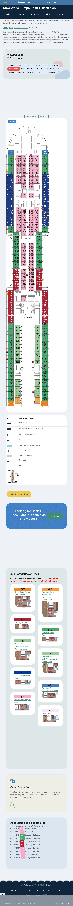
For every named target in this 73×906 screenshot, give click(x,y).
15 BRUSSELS (49, 69)
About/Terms (16, 891)
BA (22, 841)
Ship (8, 14)
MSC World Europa (21, 28)
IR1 (21, 829)
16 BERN (59, 69)
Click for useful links (19, 494)
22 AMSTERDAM (52, 72)
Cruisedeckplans (23, 2)
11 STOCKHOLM (13, 69)
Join (60, 891)
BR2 (22, 835)
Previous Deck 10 (31, 116)
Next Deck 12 (43, 116)
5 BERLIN (11, 65)
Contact (29, 891)
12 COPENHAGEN (26, 69)
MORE (58, 14)
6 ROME (19, 65)
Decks (19, 14)
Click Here (54, 516)
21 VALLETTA (40, 72)
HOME (5, 28)
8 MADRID (37, 65)
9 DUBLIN (46, 65)
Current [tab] (12, 121)
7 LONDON (28, 65)
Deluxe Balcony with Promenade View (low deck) (21, 646)
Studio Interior (48, 713)
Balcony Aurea (20, 622)
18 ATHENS (12, 72)
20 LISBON (30, 72)
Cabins (34, 14)
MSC (11, 28)
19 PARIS (21, 72)
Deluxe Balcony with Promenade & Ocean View (49, 659)
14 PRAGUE (38, 69)
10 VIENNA (55, 65)
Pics (48, 14)
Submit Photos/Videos (45, 891)
